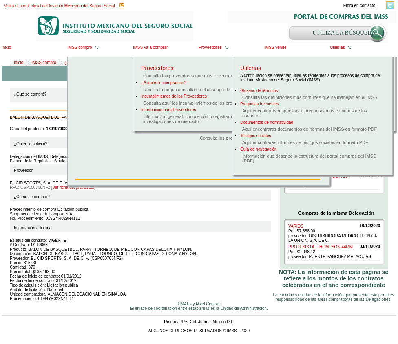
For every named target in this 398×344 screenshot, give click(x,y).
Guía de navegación (258, 149)
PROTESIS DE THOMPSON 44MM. (321, 247)
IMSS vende (275, 47)
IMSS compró (79, 47)
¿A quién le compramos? (163, 83)
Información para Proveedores (168, 109)
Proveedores (210, 47)
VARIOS (295, 226)
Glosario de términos (259, 90)
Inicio (6, 47)
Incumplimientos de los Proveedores (174, 96)
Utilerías (337, 47)
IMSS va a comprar (150, 47)
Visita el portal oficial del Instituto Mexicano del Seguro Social (59, 6)
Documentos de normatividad (266, 122)
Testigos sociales (255, 136)
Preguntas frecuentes (259, 104)
